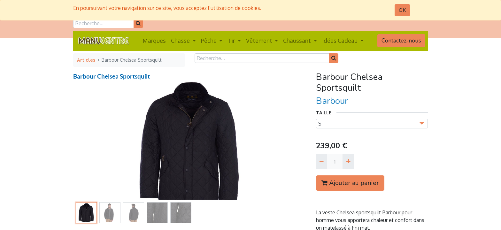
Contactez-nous (401, 40)
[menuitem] (154, 41)
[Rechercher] (138, 23)
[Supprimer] (321, 161)
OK (402, 10)
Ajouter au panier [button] (350, 183)
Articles (86, 60)
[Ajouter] (348, 161)
